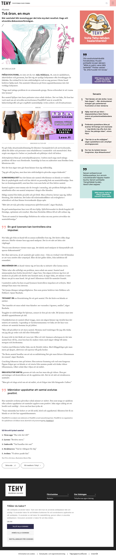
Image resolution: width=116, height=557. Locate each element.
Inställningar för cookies (96, 539)
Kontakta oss (79, 513)
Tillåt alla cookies (95, 526)
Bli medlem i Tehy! (31, 465)
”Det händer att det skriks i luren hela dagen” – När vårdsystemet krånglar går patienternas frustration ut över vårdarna (98, 102)
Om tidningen (80, 494)
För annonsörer (80, 506)
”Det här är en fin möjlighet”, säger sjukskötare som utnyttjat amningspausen (98, 141)
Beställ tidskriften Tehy (83, 517)
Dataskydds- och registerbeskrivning (52, 554)
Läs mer (9, 539)
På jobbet (50, 502)
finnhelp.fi (50, 421)
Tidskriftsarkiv (79, 502)
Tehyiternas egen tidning (84, 498)
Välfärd (49, 506)
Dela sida (8, 465)
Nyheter (50, 498)
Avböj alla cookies (95, 533)
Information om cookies (26, 554)
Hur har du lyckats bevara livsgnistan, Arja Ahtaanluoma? (98, 151)
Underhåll (94, 554)
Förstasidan (52, 494)
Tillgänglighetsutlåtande (78, 554)
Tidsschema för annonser (84, 509)
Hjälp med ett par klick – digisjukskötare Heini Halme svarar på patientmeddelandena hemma (98, 115)
